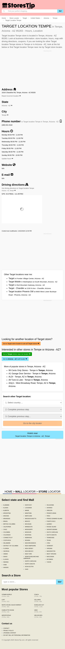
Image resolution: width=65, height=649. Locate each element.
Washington (50, 551)
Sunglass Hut (39, 605)
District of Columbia (10, 545)
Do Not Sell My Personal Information (16, 635)
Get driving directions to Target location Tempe (18, 189)
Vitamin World (7, 595)
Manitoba (27, 513)
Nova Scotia (28, 566)
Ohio (25, 569)
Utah (47, 543)
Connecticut (7, 537)
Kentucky (27, 505)
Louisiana (27, 507)
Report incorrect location (11, 96)
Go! (60, 11)
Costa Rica (6, 540)
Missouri (27, 532)
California (6, 526)
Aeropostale (6, 616)
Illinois (5, 559)
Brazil (5, 521)
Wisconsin (49, 556)
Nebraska (27, 537)
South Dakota (51, 535)
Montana (27, 535)
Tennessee (49, 537)
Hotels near (32, 434)
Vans (38, 611)
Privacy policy (8, 630)
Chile (4, 529)
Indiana (5, 562)
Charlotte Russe (8, 611)
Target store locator (53, 47)
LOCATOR (25, 491)
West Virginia (50, 554)
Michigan (27, 524)
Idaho (4, 556)
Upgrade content (9, 633)
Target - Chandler (30, 288)
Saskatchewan (51, 529)
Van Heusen (38, 616)
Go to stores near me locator (17, 354)
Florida (5, 548)
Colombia (6, 532)
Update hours (7, 159)
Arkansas (6, 518)
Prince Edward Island (53, 518)
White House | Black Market (11, 605)
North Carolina (29, 561)
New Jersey (28, 548)
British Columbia (8, 524)
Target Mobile (33, 282)
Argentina (6, 513)
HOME (8, 491)
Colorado (6, 535)
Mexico (26, 521)
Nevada (26, 540)
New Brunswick (29, 543)
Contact (5, 628)
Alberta (5, 510)
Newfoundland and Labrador (31, 557)
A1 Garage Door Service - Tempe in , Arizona (32, 373)
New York (27, 554)
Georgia (5, 551)
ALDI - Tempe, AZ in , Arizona (25, 377)
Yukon (48, 562)
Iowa (4, 564)
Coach (38, 595)
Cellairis (38, 600)
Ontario (48, 507)
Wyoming (49, 559)
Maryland (27, 516)
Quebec (48, 524)
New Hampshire (29, 545)
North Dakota (29, 563)
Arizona (5, 516)
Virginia (48, 548)
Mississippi (27, 529)
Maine (26, 510)
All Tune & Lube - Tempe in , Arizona (28, 380)
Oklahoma (49, 505)
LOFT (5, 600)
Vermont (49, 545)
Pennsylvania (50, 513)
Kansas (5, 567)
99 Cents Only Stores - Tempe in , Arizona (31, 370)
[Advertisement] (32, 68)
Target (26, 278)
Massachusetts (29, 518)
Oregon (48, 510)
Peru (47, 516)
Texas (48, 540)
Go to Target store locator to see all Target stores (21, 343)
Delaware (6, 543)
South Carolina (51, 532)
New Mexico (28, 551)
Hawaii (5, 554)
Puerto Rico (50, 521)
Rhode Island (50, 526)
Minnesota (27, 526)
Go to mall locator (15, 359)
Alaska (5, 507)
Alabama (5, 505)
